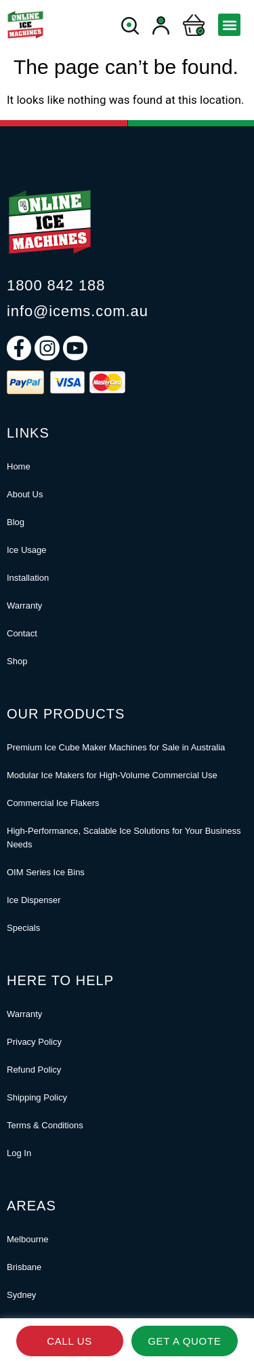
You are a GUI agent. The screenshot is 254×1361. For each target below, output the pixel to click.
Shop (17, 661)
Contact (22, 633)
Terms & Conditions (45, 1125)
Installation (28, 578)
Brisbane (24, 1267)
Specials (23, 928)
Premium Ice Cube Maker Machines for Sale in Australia (116, 747)
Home (18, 466)
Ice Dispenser (33, 900)
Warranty (24, 605)
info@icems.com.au (77, 311)
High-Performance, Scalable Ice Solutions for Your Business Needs (123, 837)
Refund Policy (34, 1070)
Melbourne (27, 1239)
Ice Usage (27, 550)
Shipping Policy (37, 1097)
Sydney (21, 1295)
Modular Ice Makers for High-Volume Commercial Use (112, 775)
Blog (15, 522)
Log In (19, 1153)
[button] (229, 25)
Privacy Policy (34, 1042)
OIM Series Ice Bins (46, 872)
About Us (25, 494)
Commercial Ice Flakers (53, 803)
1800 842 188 (56, 285)
